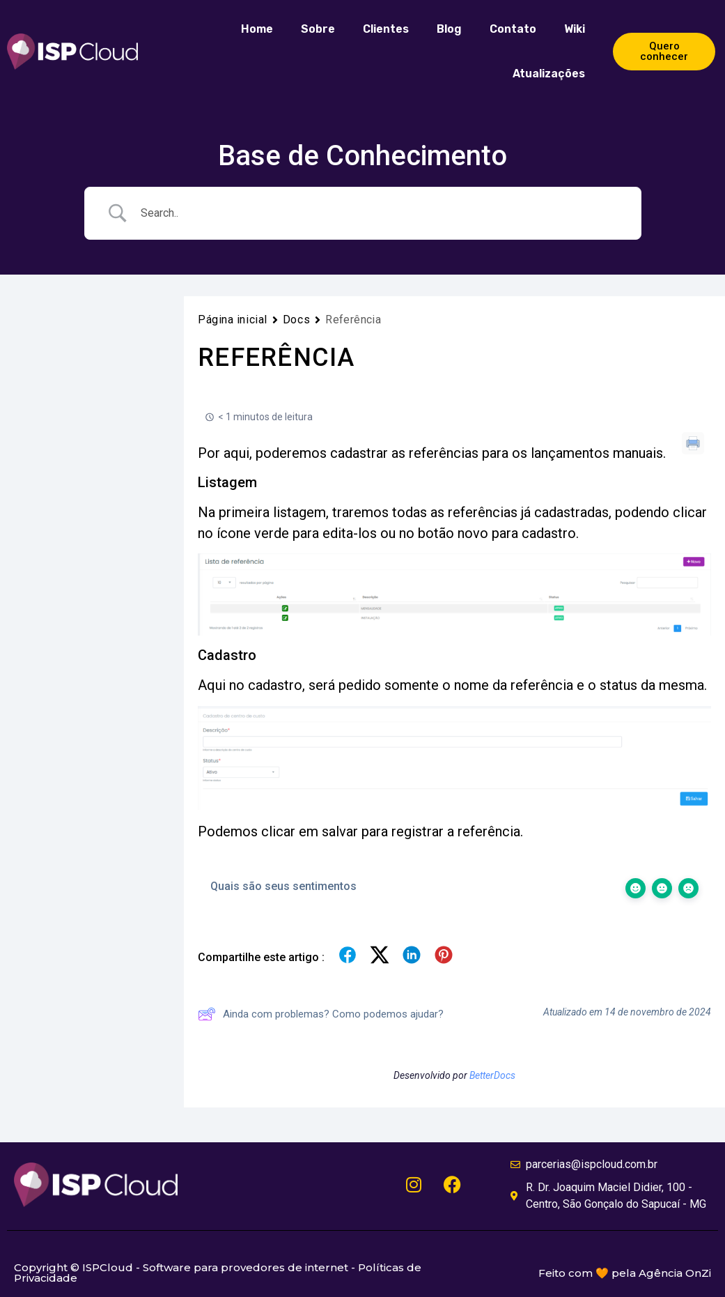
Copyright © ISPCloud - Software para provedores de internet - (186, 1267)
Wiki (574, 29)
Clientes (386, 29)
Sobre (318, 29)
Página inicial (232, 319)
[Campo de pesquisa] (380, 213)
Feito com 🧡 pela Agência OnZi (624, 1273)
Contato (513, 29)
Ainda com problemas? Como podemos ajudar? (321, 1014)
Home (257, 29)
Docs (296, 319)
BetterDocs (492, 1075)
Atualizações (549, 73)
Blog (449, 29)
